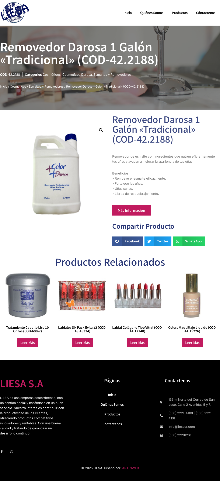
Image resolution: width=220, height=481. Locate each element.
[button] (101, 131)
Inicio (127, 12)
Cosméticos (52, 75)
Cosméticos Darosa (77, 75)
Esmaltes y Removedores (113, 75)
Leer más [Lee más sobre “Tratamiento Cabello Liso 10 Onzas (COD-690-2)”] (27, 343)
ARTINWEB (130, 469)
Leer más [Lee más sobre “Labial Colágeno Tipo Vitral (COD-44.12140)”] (137, 343)
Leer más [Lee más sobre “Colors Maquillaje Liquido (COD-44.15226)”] (192, 343)
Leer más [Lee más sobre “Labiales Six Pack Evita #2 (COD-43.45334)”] (82, 343)
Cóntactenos (205, 12)
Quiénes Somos (151, 12)
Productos (180, 12)
